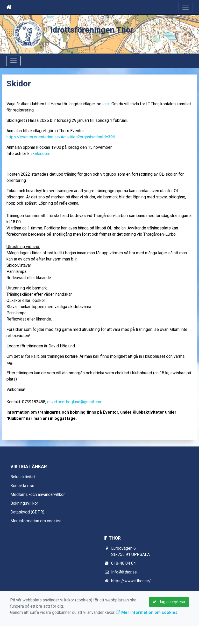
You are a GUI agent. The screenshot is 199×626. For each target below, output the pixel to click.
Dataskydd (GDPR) (27, 512)
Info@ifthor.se (124, 572)
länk (106, 103)
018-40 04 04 (123, 563)
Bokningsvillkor (24, 503)
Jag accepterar (169, 601)
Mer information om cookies (35, 520)
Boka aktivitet (22, 476)
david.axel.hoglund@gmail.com (74, 401)
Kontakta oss (22, 485)
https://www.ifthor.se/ (131, 580)
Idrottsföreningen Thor (91, 30)
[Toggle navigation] (185, 7)
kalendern (41, 153)
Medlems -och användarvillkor (37, 494)
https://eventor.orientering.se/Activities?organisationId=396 (60, 137)
